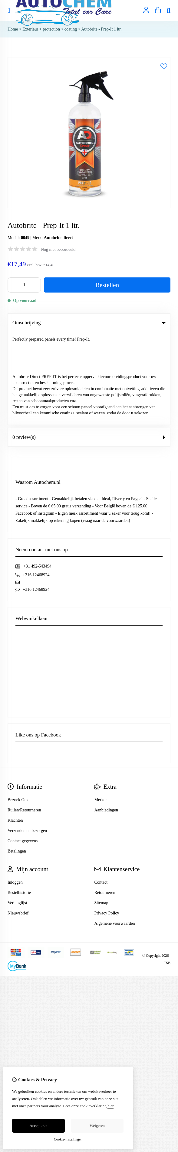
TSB (167, 870)
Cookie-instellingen (68, 1139)
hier (110, 1106)
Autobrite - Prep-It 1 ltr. (101, 29)
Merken (101, 707)
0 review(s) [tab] (89, 344)
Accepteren (38, 1125)
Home (13, 29)
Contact (101, 789)
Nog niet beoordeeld (58, 249)
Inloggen (15, 789)
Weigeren (97, 1125)
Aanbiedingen (106, 717)
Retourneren (104, 800)
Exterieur (30, 29)
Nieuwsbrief (18, 820)
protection (51, 29)
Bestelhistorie (19, 800)
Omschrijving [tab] (89, 322)
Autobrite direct (58, 237)
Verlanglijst (17, 810)
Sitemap (101, 810)
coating (70, 29)
